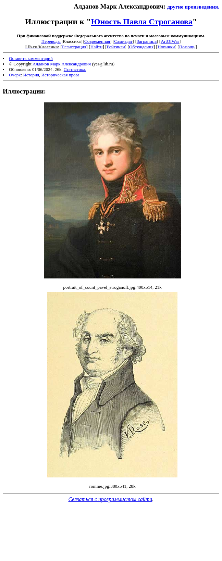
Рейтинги (116, 46)
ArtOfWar (170, 41)
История (31, 74)
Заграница (147, 41)
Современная (97, 41)
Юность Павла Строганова (142, 21)
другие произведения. (193, 7)
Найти (96, 46)
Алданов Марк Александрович (62, 63)
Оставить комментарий (31, 58)
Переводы (51, 41)
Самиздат (123, 41)
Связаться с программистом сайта (110, 499)
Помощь (187, 46)
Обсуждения (141, 46)
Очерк (15, 74)
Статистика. (75, 69)
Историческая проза (60, 74)
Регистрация (74, 46)
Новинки (166, 46)
